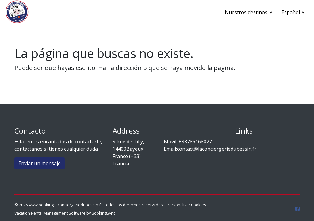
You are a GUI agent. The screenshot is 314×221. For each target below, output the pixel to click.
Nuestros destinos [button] (247, 12)
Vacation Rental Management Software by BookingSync (64, 213)
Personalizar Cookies (186, 204)
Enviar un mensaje (39, 163)
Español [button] (291, 12)
